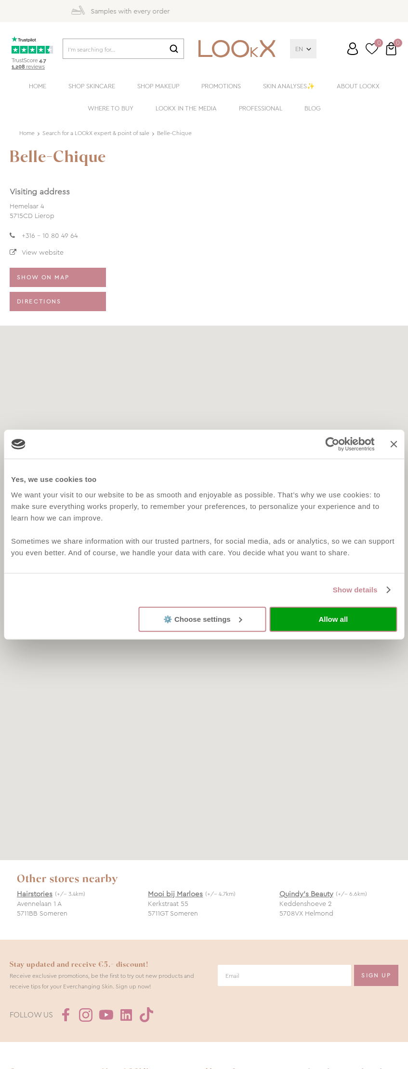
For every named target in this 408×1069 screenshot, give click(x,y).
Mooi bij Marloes (175, 894)
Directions (39, 301)
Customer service (343, 52)
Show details (355, 590)
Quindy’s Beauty (306, 894)
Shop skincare (91, 86)
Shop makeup (158, 86)
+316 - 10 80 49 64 (50, 235)
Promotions (221, 86)
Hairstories (35, 894)
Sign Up (376, 975)
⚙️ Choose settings (202, 619)
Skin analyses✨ (289, 86)
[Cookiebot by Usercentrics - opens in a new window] (332, 444)
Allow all (333, 619)
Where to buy (110, 108)
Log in (352, 48)
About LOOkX (358, 86)
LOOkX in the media (186, 108)
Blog (312, 108)
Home (37, 86)
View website (43, 252)
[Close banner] (393, 444)
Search (174, 48)
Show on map (43, 277)
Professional (260, 108)
